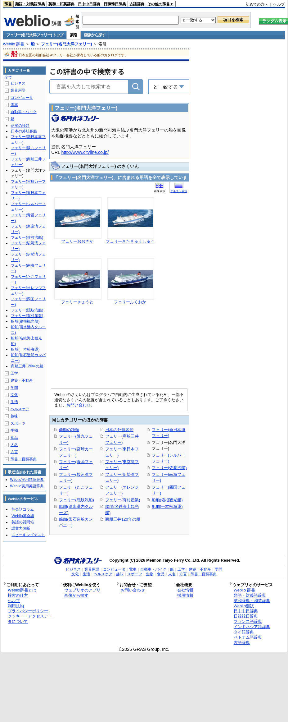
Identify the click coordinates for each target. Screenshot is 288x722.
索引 (73, 35)
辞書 (8, 4)
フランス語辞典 (248, 621)
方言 (14, 452)
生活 (14, 402)
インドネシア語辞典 (252, 626)
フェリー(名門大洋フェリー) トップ (34, 35)
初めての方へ (257, 4)
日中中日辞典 (89, 4)
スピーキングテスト (28, 535)
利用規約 (16, 606)
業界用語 (18, 90)
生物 (14, 430)
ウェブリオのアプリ (82, 590)
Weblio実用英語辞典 (26, 486)
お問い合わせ (78, 405)
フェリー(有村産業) (122, 500)
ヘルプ (279, 4)
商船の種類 (69, 429)
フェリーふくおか (130, 302)
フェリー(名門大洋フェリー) (66, 44)
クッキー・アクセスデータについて (30, 619)
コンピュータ (22, 97)
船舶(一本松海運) (167, 506)
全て (8, 77)
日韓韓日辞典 (115, 4)
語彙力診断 (20, 528)
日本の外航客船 (119, 429)
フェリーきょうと (77, 302)
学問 (14, 387)
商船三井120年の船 (122, 519)
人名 (14, 445)
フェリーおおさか (77, 241)
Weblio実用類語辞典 (26, 479)
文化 (14, 395)
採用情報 (185, 595)
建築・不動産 (22, 380)
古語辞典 (136, 4)
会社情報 (185, 590)
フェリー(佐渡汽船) (169, 467)
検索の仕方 (18, 595)
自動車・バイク (24, 112)
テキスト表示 (178, 191)
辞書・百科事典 (24, 459)
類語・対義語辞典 (30, 4)
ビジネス (18, 83)
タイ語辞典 (244, 632)
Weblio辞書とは (22, 590)
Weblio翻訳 (244, 606)
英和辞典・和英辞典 (252, 600)
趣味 (14, 416)
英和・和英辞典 (61, 4)
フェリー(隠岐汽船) (76, 500)
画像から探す (95, 35)
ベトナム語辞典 (248, 637)
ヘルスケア (20, 409)
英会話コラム (22, 509)
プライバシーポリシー (28, 611)
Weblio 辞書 (13, 44)
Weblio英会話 (22, 516)
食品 (14, 437)
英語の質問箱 (22, 522)
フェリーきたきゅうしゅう (130, 241)
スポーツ (18, 423)
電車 (14, 105)
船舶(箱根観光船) (167, 500)
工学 (14, 373)
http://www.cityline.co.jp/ (85, 152)
